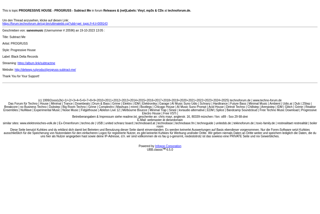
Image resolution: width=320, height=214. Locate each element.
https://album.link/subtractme (36, 63)
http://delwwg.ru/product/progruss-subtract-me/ (45, 69)
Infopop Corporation (168, 146)
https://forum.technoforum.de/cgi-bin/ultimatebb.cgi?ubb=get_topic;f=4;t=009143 (55, 23)
